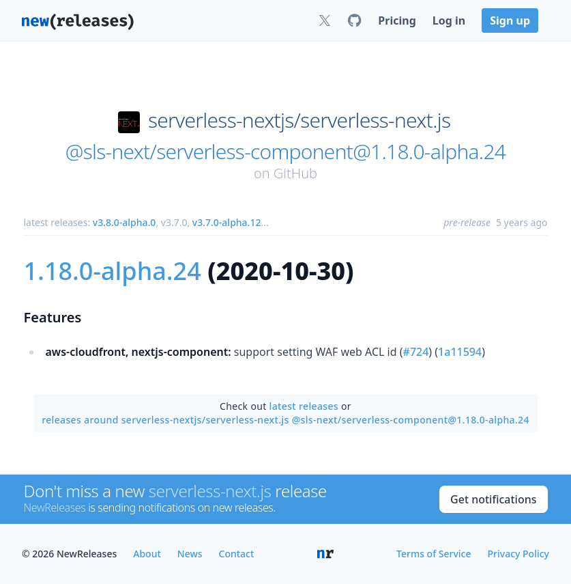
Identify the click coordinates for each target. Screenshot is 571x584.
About (147, 553)
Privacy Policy (518, 553)
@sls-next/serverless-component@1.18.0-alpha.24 (285, 152)
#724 (416, 351)
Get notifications (493, 499)
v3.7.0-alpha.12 (226, 222)
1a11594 (460, 351)
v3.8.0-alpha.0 (124, 222)
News (190, 553)
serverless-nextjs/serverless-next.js (299, 120)
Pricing (396, 20)
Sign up (510, 20)
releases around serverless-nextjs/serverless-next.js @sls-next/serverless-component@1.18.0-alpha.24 (285, 419)
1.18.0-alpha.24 (112, 271)
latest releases (303, 406)
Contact (236, 553)
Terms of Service (433, 553)
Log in (449, 20)
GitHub (295, 173)
